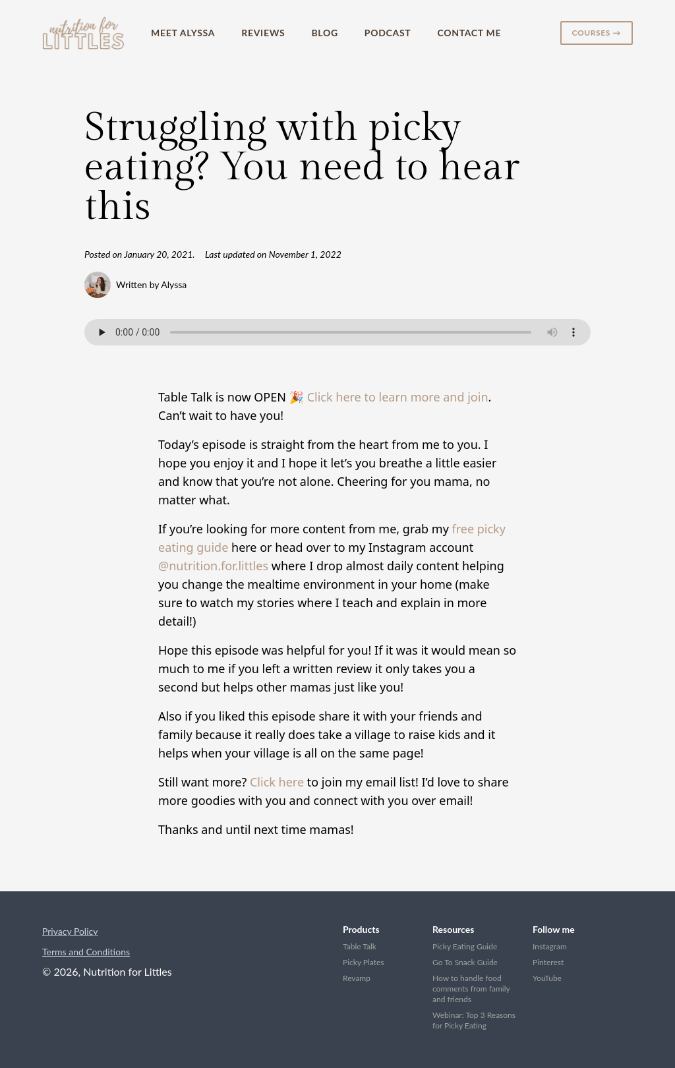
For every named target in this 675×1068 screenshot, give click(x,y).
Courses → (596, 33)
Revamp (356, 978)
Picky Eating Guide (464, 946)
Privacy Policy (70, 931)
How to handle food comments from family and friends (471, 988)
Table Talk (359, 946)
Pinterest (548, 962)
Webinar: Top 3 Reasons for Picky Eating (473, 1020)
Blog (324, 32)
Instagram (550, 946)
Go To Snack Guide (465, 962)
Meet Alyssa (183, 32)
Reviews (263, 32)
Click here (277, 782)
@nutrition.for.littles (213, 566)
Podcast (388, 32)
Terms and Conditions (86, 951)
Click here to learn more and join (397, 397)
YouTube (547, 978)
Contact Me (469, 32)
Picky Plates (363, 962)
